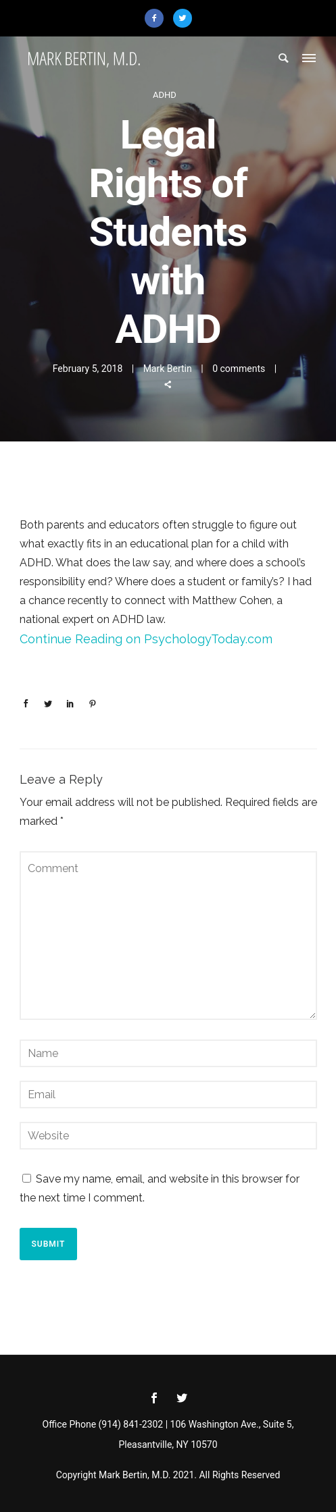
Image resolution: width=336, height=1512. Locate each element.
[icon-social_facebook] (157, 1398)
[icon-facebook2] (157, 18)
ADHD (164, 95)
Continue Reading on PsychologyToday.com (146, 639)
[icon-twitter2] (182, 18)
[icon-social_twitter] (181, 1398)
